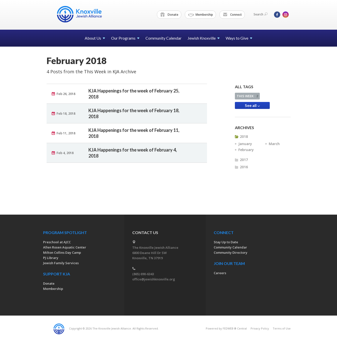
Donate (169, 14)
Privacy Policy (260, 328)
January (245, 143)
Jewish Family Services (61, 263)
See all (252, 105)
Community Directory (230, 252)
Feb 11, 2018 (66, 133)
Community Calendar (163, 38)
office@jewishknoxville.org (153, 279)
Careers (220, 273)
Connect (232, 14)
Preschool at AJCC (57, 242)
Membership (200, 14)
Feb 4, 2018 (65, 153)
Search (261, 14)
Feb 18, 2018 (66, 113)
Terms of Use (282, 328)
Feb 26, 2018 (66, 93)
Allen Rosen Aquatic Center (64, 247)
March (274, 143)
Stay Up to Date (226, 242)
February (246, 149)
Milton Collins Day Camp (62, 252)
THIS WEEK (247, 96)
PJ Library (50, 257)
